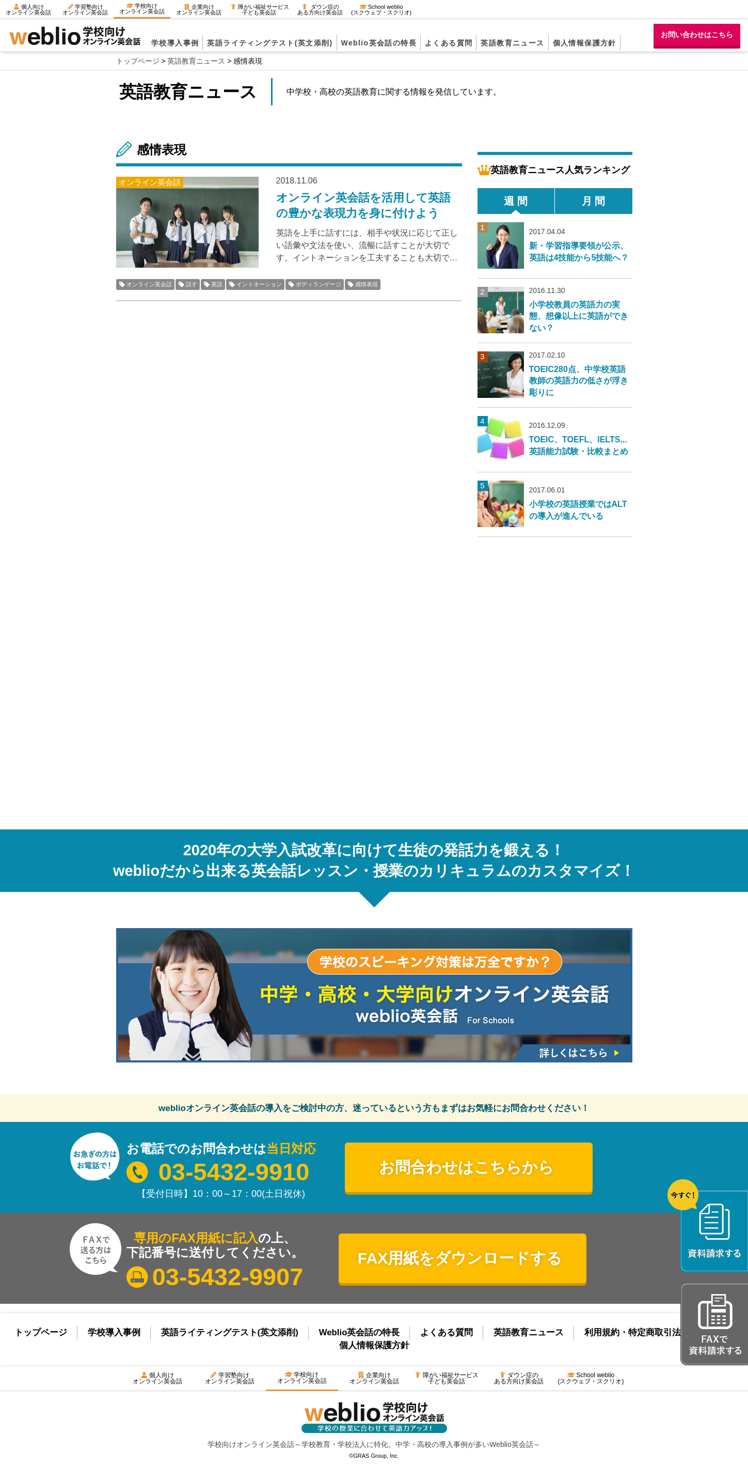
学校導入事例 (175, 43)
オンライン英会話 (149, 284)
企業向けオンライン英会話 (198, 10)
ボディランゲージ (318, 284)
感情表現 (366, 284)
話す (191, 284)
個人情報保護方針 (584, 43)
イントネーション (259, 284)
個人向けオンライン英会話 (28, 10)
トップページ (40, 1332)
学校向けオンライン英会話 (142, 8)
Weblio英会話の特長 (379, 43)
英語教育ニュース (512, 43)
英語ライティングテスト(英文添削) (269, 43)
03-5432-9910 (234, 1171)
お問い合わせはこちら (697, 34)
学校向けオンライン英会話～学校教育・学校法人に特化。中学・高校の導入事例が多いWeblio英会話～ (374, 1444)
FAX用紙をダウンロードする (460, 1258)
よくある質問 (448, 43)
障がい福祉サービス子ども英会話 (259, 10)
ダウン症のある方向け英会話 (320, 10)
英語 (216, 284)
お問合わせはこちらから (466, 1167)
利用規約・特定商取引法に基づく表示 (659, 1332)
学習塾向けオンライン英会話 (85, 10)
